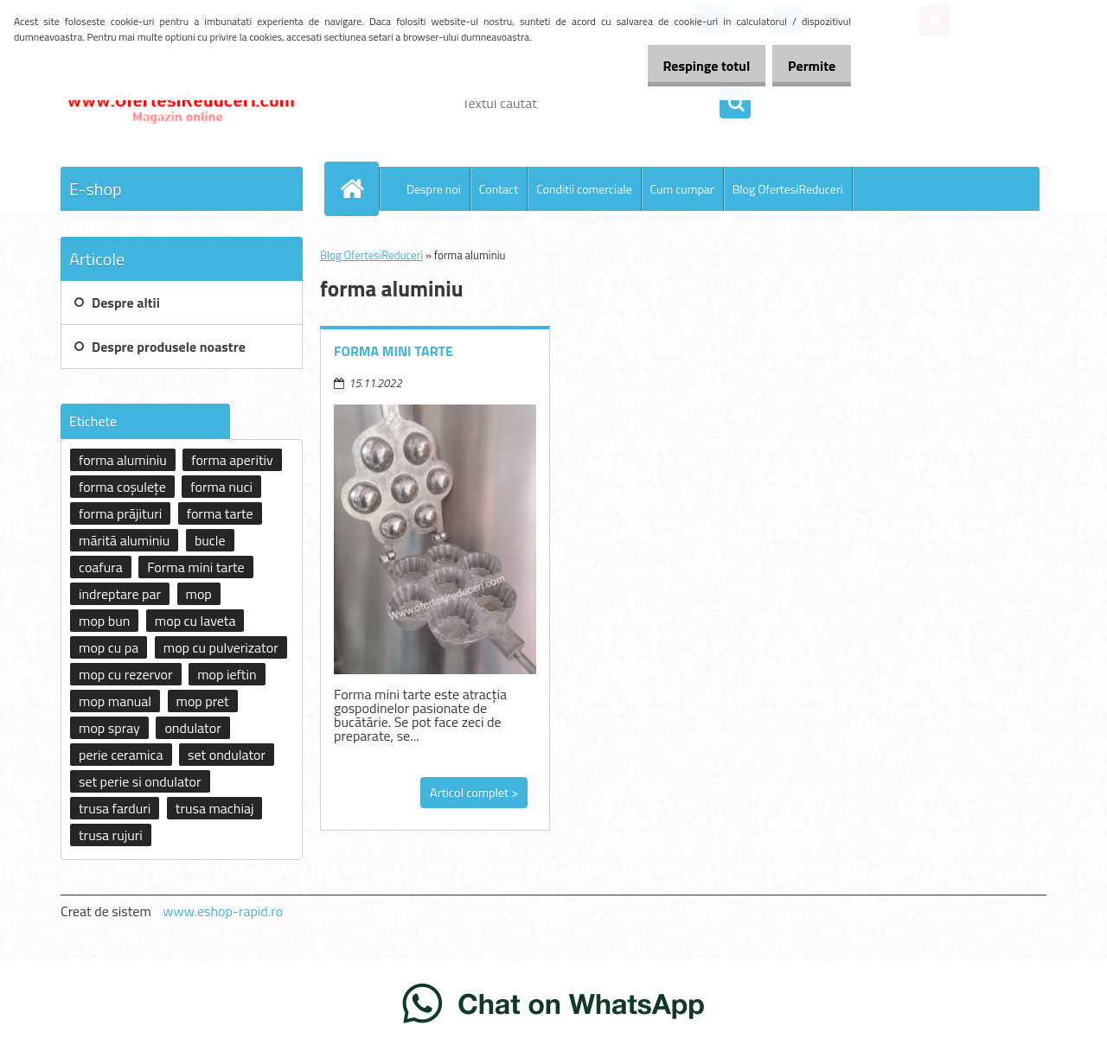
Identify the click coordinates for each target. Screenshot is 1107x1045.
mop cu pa (108, 647)
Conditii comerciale (583, 189)
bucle (210, 540)
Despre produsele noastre (169, 346)
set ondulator (227, 754)
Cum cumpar (682, 189)
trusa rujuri (111, 835)
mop (199, 593)
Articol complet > (474, 792)
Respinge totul (688, 65)
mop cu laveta (195, 620)
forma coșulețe (122, 486)
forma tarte (220, 513)
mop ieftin (226, 674)
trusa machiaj (215, 808)
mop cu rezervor (126, 674)
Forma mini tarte (393, 351)
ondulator (192, 727)
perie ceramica (121, 754)
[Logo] (179, 103)
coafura (101, 567)
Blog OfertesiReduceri (788, 189)
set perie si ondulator (140, 781)
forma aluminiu (123, 459)
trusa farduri (114, 808)
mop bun (104, 620)
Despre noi (433, 189)
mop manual (115, 701)
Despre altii (126, 302)
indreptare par (120, 593)
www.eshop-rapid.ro (223, 911)
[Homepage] (359, 188)
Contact (498, 189)
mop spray (109, 727)
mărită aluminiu (124, 540)
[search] (735, 103)
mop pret (202, 701)
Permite (805, 65)
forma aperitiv (231, 459)
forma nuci (221, 486)
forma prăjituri (120, 513)
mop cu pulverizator (220, 647)
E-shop (95, 188)
